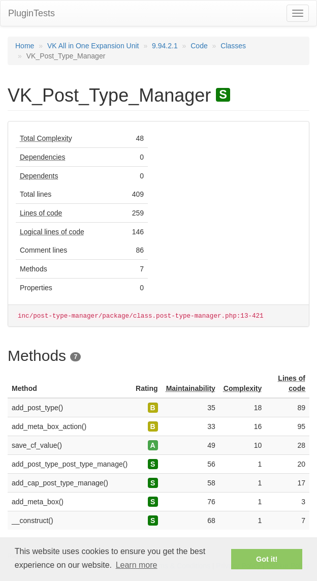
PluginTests (31, 13)
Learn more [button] (136, 565)
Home (24, 46)
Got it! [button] (266, 559)
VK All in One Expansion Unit (93, 46)
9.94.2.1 (165, 46)
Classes (233, 46)
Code (199, 46)
